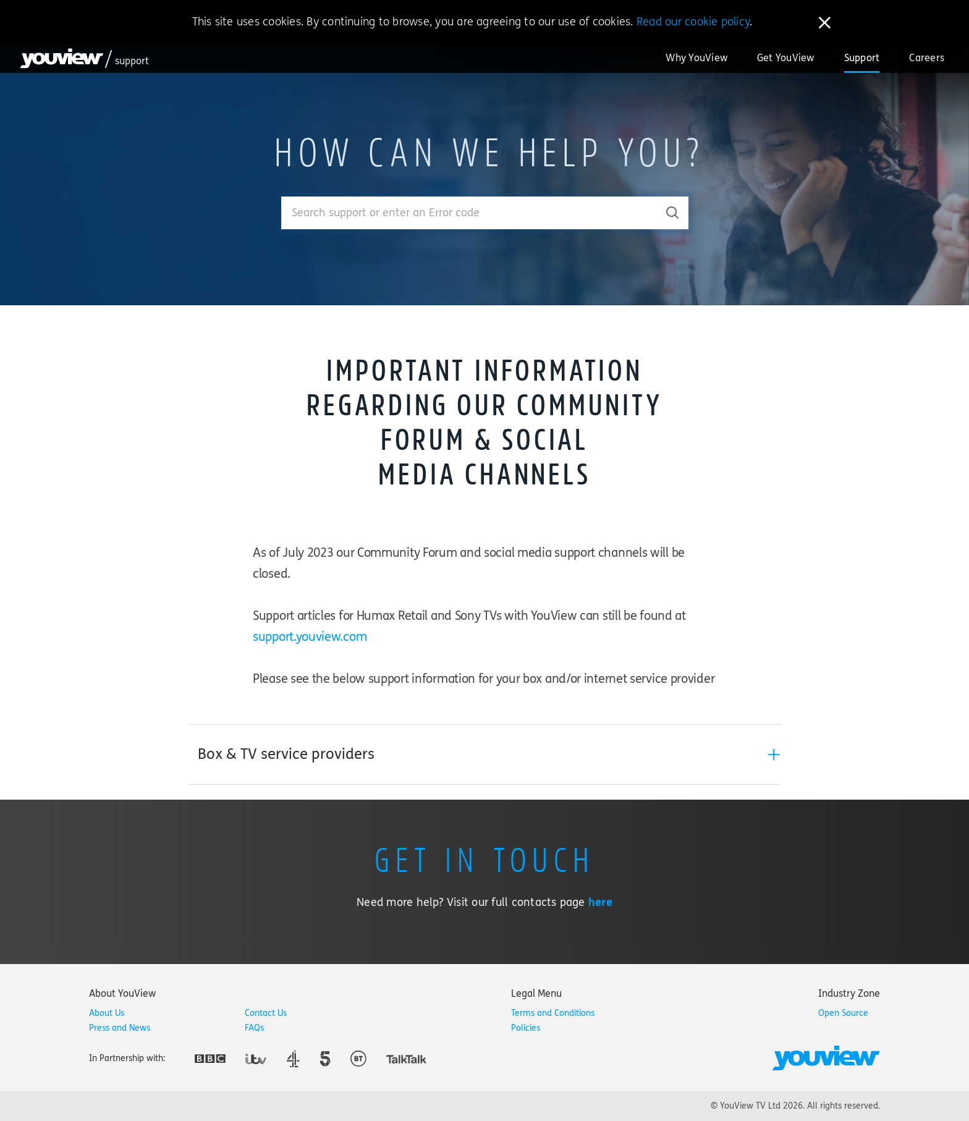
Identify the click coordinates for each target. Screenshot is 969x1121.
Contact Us (266, 1013)
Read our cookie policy (693, 21)
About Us (106, 1013)
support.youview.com (309, 637)
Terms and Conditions (553, 1013)
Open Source (843, 1013)
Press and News (119, 1028)
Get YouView (786, 58)
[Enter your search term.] (469, 213)
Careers (926, 58)
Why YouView (696, 58)
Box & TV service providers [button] (286, 754)
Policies (525, 1028)
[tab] (484, 754)
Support (862, 58)
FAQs (254, 1028)
